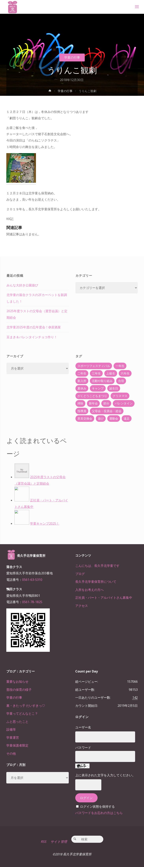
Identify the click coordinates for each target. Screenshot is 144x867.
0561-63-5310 (32, 579)
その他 (11, 753)
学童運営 (12, 737)
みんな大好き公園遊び (22, 285)
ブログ (80, 574)
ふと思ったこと (17, 721)
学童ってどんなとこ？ (22, 713)
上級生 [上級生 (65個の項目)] (110, 373)
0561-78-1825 (32, 602)
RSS (43, 841)
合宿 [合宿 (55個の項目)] (121, 381)
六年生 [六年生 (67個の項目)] (125, 373)
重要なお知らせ (17, 681)
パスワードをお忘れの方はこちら (99, 813)
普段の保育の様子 (19, 689)
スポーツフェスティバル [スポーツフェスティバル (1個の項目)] (93, 366)
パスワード (83, 747)
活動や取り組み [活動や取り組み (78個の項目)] (102, 381)
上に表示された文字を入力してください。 (105, 775)
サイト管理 (59, 841)
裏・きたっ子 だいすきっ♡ (25, 705)
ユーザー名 (83, 727)
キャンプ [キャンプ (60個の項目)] (98, 388)
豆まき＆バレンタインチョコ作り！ (32, 337)
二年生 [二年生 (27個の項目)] (81, 373)
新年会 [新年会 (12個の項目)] (93, 403)
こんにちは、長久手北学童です (97, 565)
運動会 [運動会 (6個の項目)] (113, 418)
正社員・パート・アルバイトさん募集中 (103, 597)
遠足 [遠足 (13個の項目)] (127, 418)
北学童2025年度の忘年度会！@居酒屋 (34, 327)
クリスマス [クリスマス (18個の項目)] (120, 396)
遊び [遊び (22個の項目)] (101, 418)
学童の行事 (72, 57)
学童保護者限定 (17, 745)
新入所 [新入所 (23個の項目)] (81, 381)
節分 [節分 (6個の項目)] (106, 403)
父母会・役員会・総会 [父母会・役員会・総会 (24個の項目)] (106, 411)
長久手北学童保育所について (95, 581)
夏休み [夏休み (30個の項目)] (81, 388)
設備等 (11, 729)
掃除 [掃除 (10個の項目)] (80, 403)
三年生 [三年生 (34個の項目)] (96, 373)
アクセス (81, 605)
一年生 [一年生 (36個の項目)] (120, 366)
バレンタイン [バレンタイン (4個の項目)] (124, 403)
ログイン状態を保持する (97, 806)
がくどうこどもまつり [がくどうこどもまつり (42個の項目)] (92, 396)
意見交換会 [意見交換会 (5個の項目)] (84, 418)
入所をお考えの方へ (89, 590)
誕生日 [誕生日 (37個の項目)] (113, 388)
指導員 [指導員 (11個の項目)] (81, 411)
